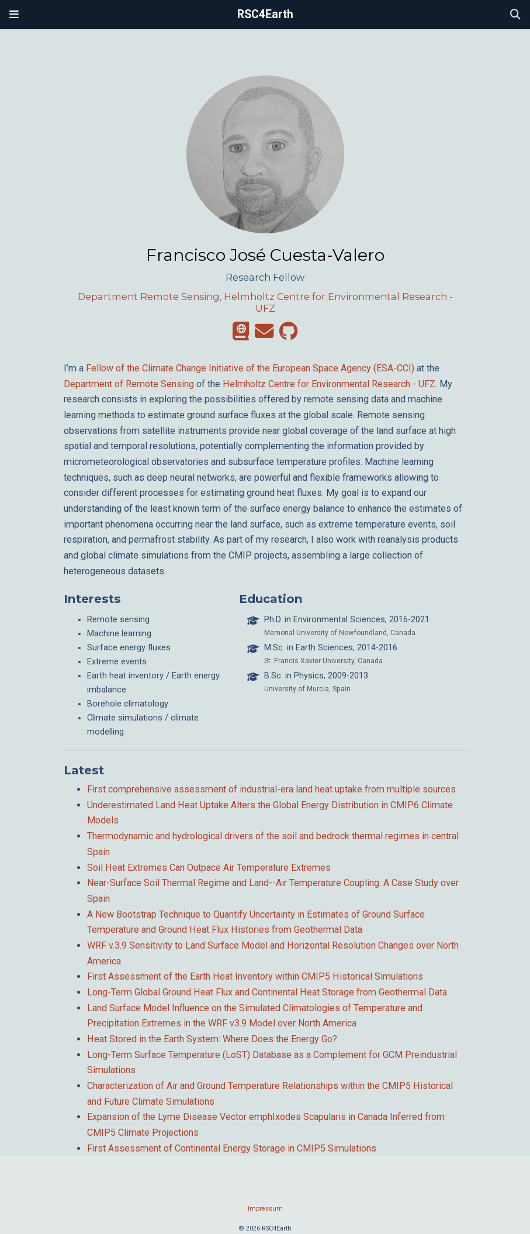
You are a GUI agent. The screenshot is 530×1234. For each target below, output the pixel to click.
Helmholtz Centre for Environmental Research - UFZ (329, 383)
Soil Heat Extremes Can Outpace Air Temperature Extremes (209, 867)
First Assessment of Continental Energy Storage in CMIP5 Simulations (231, 1148)
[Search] (515, 15)
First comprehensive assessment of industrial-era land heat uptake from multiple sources (271, 789)
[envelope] (264, 334)
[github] (288, 334)
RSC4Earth (265, 14)
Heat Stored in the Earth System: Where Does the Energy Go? (212, 1039)
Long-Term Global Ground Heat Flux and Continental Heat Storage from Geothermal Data (267, 992)
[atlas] (241, 334)
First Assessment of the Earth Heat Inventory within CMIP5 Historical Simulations (255, 976)
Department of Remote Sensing (129, 383)
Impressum (265, 1208)
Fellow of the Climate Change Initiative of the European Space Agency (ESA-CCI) (250, 368)
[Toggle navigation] (14, 14)
